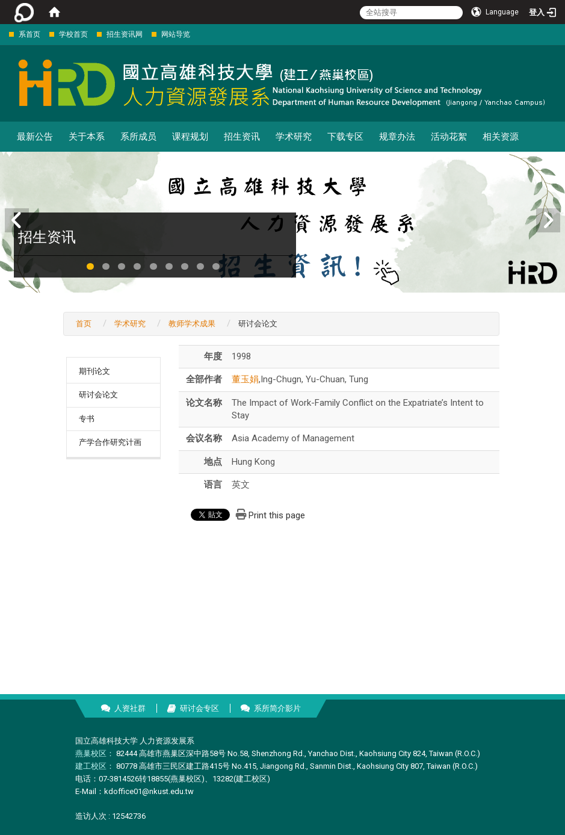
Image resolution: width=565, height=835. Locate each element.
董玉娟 (245, 379)
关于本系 (87, 136)
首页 (83, 323)
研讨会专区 (199, 708)
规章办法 (397, 136)
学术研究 (294, 136)
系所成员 (138, 136)
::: (2, 34)
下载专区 (345, 136)
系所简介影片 (277, 708)
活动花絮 (449, 136)
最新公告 (35, 136)
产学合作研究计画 (110, 442)
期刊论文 (94, 371)
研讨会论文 (98, 394)
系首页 (29, 34)
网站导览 (175, 34)
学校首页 (73, 34)
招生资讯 (242, 136)
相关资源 (501, 136)
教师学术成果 (191, 323)
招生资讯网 (125, 34)
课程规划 (190, 136)
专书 (86, 418)
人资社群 (130, 708)
